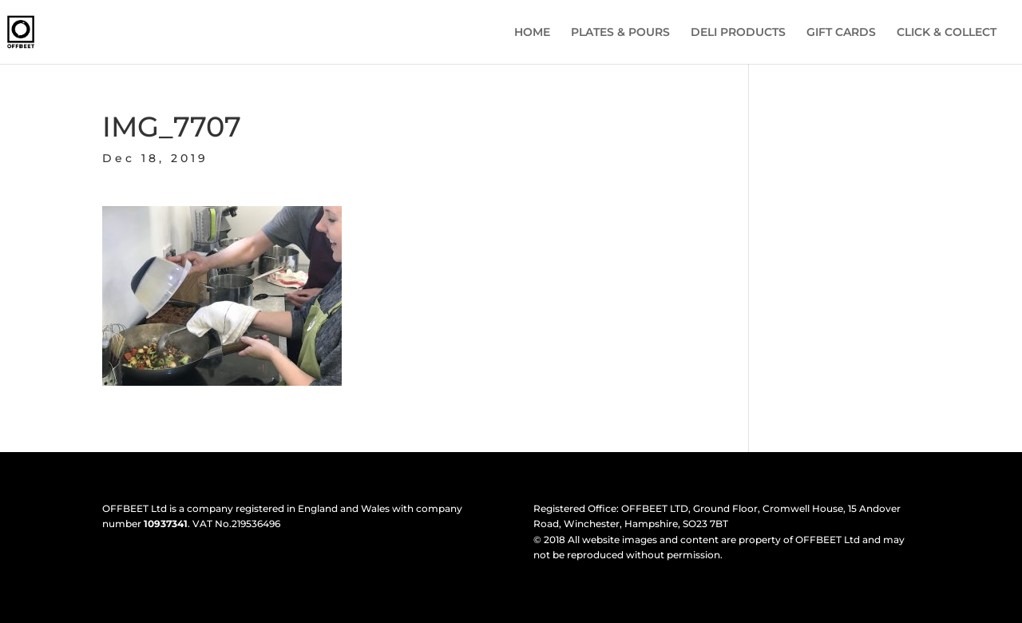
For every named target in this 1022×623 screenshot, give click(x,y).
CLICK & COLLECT (946, 32)
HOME (532, 32)
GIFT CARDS (841, 32)
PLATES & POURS (620, 32)
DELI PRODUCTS (738, 32)
